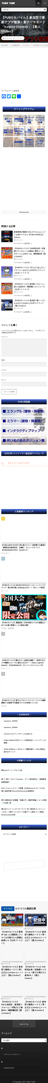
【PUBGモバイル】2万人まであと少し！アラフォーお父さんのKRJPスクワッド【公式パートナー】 (30, 270)
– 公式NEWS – (24, 715)
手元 (4, 706)
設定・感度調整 (8, 628)
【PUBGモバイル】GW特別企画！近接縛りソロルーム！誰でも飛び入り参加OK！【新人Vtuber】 (35, 972)
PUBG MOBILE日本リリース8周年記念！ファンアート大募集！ (25, 741)
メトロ (5, 590)
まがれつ (6, 553)
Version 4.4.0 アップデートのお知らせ (18, 734)
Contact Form (9, 1068)
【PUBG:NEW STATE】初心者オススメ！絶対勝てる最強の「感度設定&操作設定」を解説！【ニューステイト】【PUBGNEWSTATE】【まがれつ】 (23, 547)
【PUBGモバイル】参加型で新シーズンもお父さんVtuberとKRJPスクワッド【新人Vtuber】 (29, 303)
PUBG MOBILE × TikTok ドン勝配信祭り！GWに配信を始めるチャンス (24, 750)
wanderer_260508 (10, 721)
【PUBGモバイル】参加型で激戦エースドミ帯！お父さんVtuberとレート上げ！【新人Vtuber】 (36, 936)
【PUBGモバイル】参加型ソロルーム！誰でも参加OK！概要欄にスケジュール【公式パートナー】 (29, 286)
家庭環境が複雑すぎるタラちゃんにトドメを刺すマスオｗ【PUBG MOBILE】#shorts (30, 234)
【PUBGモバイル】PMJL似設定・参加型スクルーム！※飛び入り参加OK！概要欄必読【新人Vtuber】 (12, 1007)
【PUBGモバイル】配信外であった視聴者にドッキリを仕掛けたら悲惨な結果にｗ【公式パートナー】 (12, 937)
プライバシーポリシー (12, 1054)
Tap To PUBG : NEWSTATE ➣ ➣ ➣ (20, 865)
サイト (3, 380)
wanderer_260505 (10, 727)
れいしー (6, 668)
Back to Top (24, 1024)
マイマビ (19, 38)
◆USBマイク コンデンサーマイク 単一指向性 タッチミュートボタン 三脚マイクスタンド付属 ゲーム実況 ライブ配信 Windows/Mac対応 (23, 812)
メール (3, 370)
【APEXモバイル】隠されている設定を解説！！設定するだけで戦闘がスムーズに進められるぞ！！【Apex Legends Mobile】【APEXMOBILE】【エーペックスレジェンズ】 (23, 662)
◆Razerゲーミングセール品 (11, 770)
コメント (4, 337)
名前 (3, 360)
